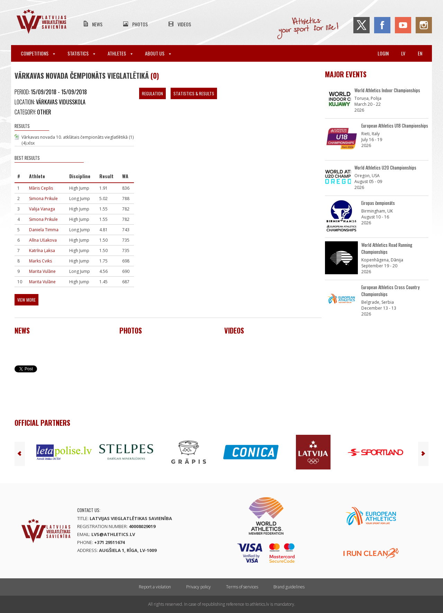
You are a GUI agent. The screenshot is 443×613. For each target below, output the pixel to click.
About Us (158, 53)
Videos (184, 24)
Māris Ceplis (41, 188)
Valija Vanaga (42, 209)
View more (26, 300)
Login (383, 53)
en (420, 53)
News (97, 24)
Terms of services (242, 587)
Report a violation (155, 587)
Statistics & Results (193, 93)
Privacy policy (198, 587)
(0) (155, 75)
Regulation (152, 93)
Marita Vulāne (42, 271)
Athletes (120, 53)
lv (403, 53)
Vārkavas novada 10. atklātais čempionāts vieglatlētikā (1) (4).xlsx (77, 140)
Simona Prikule (43, 198)
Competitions (38, 53)
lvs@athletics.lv (113, 534)
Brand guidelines (289, 587)
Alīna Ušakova (43, 240)
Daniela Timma (43, 230)
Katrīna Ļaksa (42, 250)
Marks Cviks (40, 261)
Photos (140, 24)
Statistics (81, 53)
